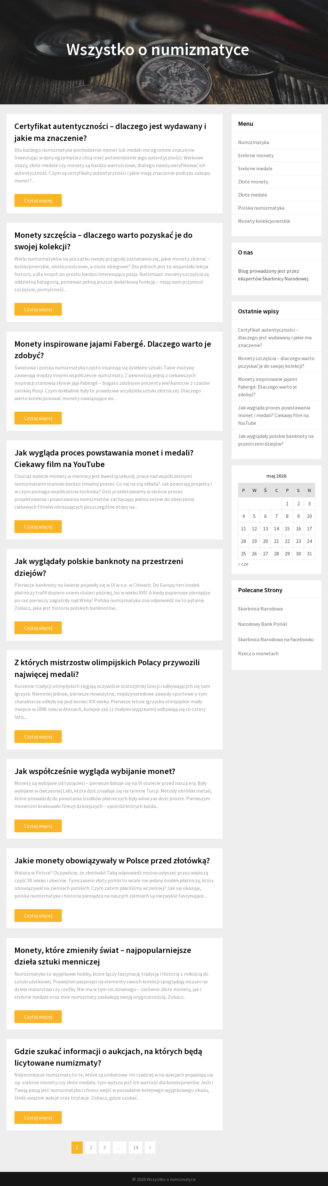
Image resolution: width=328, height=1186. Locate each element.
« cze (243, 564)
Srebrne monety (256, 155)
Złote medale (252, 194)
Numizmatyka (253, 142)
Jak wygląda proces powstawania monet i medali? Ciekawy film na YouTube (274, 415)
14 (135, 1147)
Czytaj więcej (38, 200)
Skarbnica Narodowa (260, 608)
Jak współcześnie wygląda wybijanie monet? (94, 771)
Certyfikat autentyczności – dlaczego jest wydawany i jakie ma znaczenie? (275, 337)
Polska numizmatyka (261, 208)
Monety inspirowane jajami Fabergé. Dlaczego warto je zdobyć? (267, 387)
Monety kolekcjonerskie (264, 221)
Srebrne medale (255, 168)
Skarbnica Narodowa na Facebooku (276, 639)
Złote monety (253, 181)
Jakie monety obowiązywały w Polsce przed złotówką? (112, 860)
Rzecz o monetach (258, 653)
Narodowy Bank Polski (262, 624)
